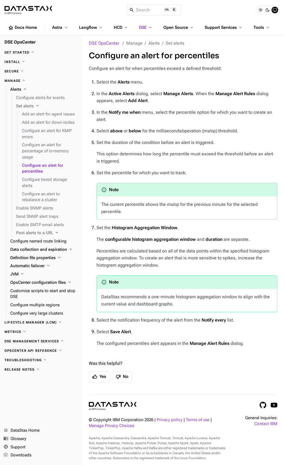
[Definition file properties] (44, 258)
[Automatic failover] (44, 266)
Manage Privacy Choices (111, 425)
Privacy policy (169, 420)
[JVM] (44, 274)
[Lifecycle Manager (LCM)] (41, 322)
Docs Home (22, 28)
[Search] (154, 10)
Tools (261, 27)
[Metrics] (41, 332)
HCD (121, 27)
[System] (275, 10)
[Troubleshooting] (41, 360)
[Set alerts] (47, 106)
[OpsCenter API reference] (41, 350)
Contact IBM (265, 423)
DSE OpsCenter (104, 43)
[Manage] (41, 80)
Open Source (178, 27)
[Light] (260, 10)
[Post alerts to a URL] (47, 233)
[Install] (41, 62)
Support (14, 447)
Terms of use (197, 420)
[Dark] (267, 10)
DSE (146, 27)
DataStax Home (21, 431)
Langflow (91, 27)
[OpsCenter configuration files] (44, 283)
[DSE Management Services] (41, 341)
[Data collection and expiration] (44, 250)
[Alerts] (44, 89)
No (122, 376)
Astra (60, 27)
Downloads (17, 455)
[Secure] (41, 71)
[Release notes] (41, 369)
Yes (99, 376)
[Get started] (41, 52)
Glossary (14, 439)
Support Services (224, 27)
